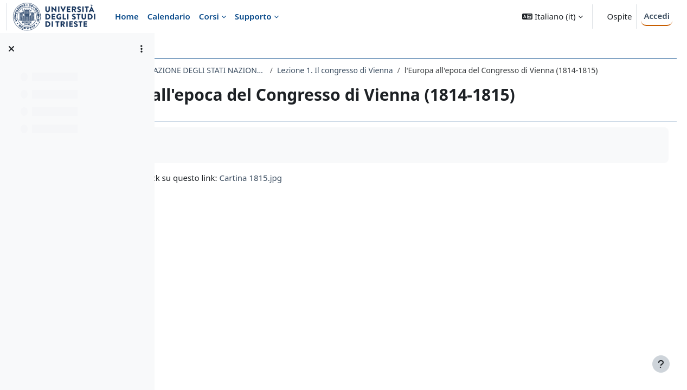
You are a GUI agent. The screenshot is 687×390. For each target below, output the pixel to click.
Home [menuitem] (127, 16)
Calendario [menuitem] (168, 16)
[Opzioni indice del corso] (141, 48)
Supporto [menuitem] (253, 16)
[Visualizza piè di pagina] (661, 364)
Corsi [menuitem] (209, 16)
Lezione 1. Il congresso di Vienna (462, 70)
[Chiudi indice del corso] (11, 48)
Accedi (657, 15)
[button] (552, 16)
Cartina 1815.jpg (377, 189)
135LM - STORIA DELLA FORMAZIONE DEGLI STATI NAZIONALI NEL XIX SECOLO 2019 (284, 70)
